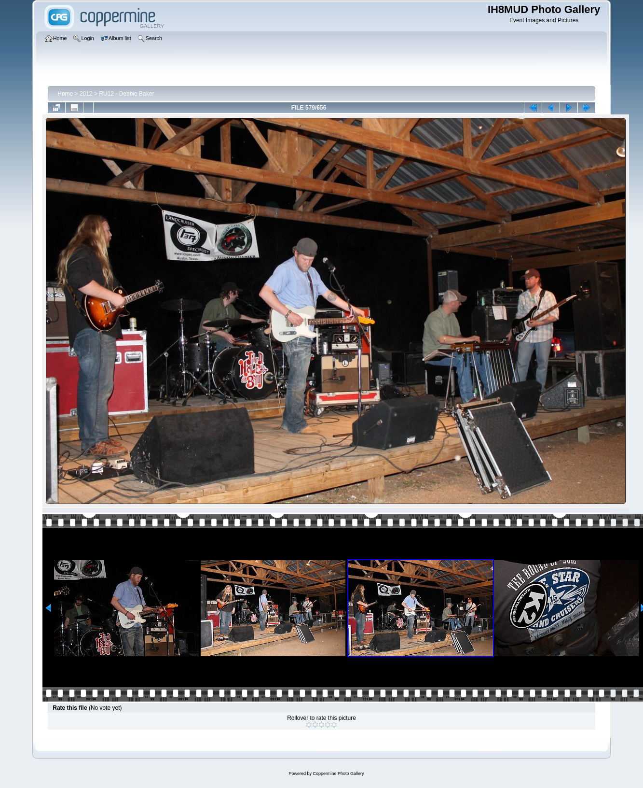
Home (65, 93)
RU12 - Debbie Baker (126, 93)
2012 (86, 93)
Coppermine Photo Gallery (338, 773)
